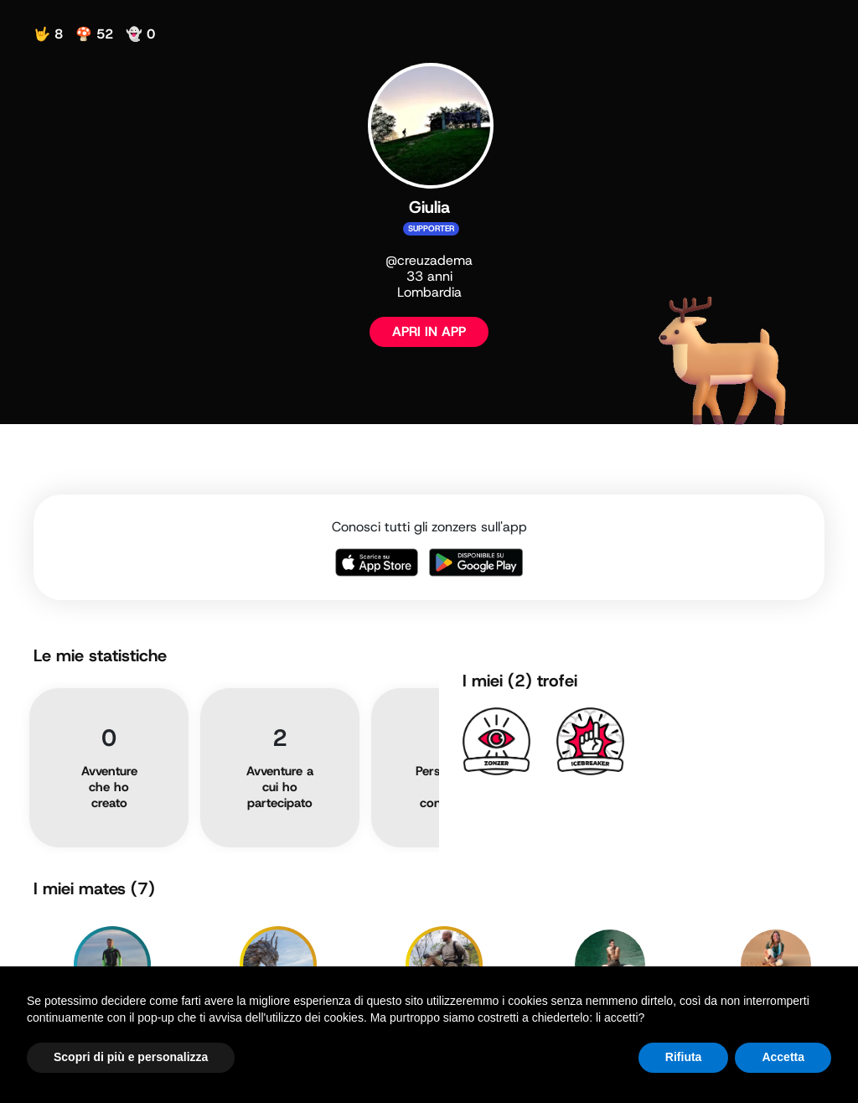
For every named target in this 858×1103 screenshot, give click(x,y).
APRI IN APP (429, 331)
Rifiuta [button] (683, 1057)
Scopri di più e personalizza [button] (131, 1057)
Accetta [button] (783, 1057)
